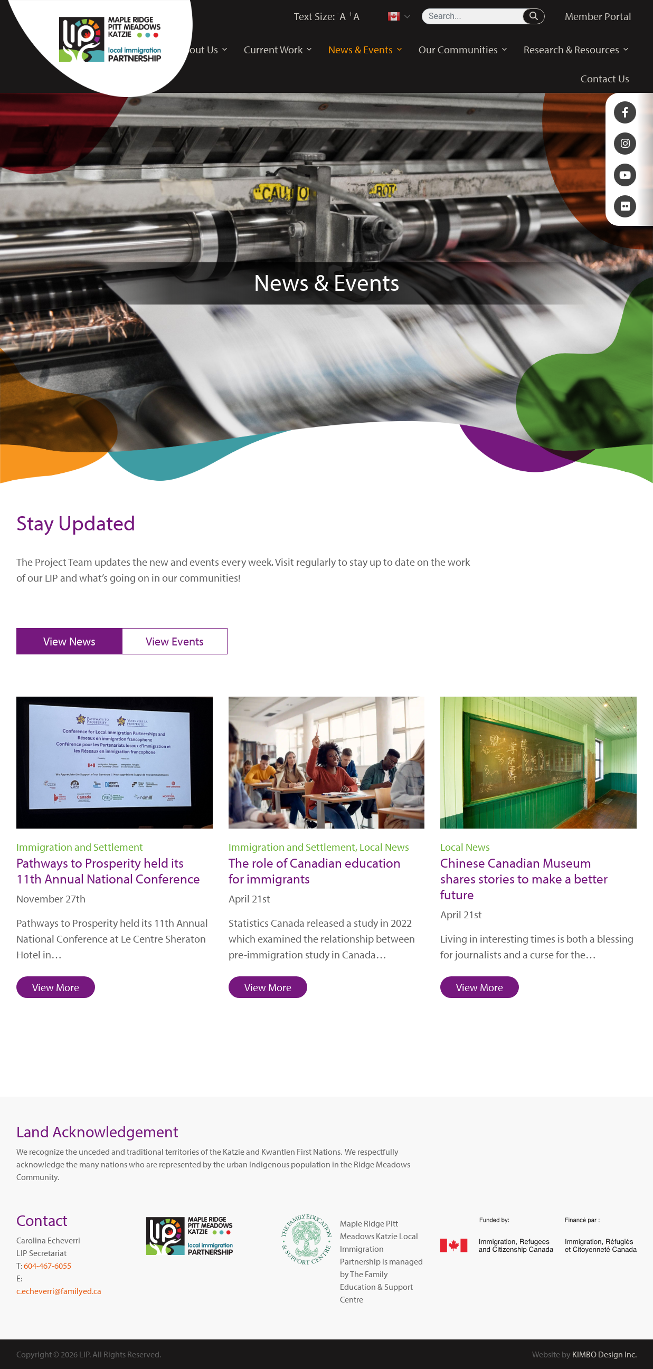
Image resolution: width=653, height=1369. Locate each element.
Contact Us (605, 78)
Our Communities (463, 49)
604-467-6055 (47, 1265)
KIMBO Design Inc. (604, 1354)
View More (55, 987)
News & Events (365, 49)
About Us (202, 49)
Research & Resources (576, 49)
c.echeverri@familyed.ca (58, 1291)
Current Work (278, 49)
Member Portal (598, 16)
